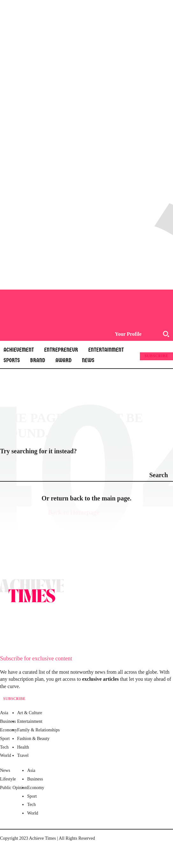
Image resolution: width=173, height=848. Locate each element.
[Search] (158, 475)
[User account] (126, 334)
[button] (166, 334)
